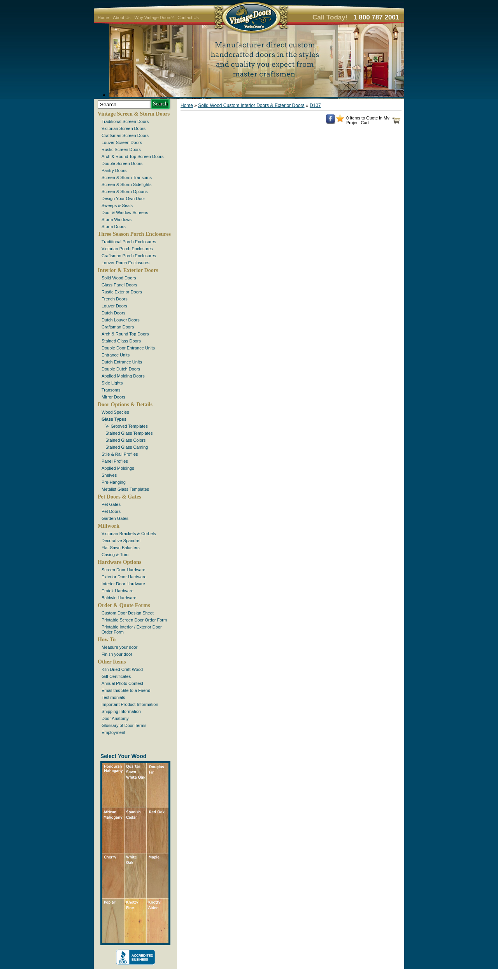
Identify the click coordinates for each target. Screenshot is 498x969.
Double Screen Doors (122, 163)
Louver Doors (114, 306)
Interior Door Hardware (123, 583)
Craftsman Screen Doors (125, 135)
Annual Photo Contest (122, 683)
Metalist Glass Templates (125, 489)
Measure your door (119, 647)
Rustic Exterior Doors (122, 292)
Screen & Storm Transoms (127, 177)
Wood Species (115, 412)
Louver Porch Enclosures (125, 262)
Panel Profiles (115, 461)
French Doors (115, 299)
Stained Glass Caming (126, 447)
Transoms (111, 390)
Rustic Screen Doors (121, 149)
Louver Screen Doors (122, 142)
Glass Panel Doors (119, 285)
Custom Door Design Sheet (128, 613)
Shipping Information (121, 711)
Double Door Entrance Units (128, 348)
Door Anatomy (115, 718)
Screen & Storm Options (125, 191)
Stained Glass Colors (125, 440)
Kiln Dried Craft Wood (122, 669)
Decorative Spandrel (121, 540)
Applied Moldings (118, 468)
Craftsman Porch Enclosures (129, 255)
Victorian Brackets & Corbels (129, 533)
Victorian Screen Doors (124, 128)
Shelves (109, 475)
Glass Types (114, 419)
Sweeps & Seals (117, 205)
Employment (113, 732)
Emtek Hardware (117, 590)
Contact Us (187, 17)
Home (103, 17)
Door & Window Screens (125, 212)
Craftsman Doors (118, 327)
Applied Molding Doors (123, 376)
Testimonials (113, 697)
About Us (121, 17)
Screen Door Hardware (124, 569)
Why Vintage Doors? (154, 17)
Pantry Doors (114, 170)
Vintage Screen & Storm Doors (134, 114)
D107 (315, 105)
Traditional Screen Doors (125, 121)
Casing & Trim (115, 554)
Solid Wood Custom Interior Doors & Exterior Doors (251, 105)
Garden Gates (115, 518)
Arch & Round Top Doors (125, 334)
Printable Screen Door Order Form (134, 620)
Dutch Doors (113, 313)
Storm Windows (117, 219)
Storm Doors (114, 226)
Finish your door (117, 654)
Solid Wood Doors (119, 278)
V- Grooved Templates (126, 426)
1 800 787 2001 (376, 17)
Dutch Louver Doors (121, 320)
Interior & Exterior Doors (128, 270)
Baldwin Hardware (119, 597)
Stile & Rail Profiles (120, 454)
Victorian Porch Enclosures (127, 248)
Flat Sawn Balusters (121, 547)
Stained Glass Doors (121, 341)
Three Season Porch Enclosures (134, 234)
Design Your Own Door (123, 198)
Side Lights (112, 383)
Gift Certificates (116, 676)
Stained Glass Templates (129, 433)
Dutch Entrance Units (122, 362)
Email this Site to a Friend (126, 690)
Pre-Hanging (114, 482)
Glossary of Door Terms (124, 725)
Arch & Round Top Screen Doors (132, 156)
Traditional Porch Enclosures (129, 241)
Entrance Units (116, 355)
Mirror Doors (113, 397)
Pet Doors (111, 511)
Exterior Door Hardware (124, 576)
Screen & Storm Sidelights (126, 184)
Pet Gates (111, 504)
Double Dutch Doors (121, 369)
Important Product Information (130, 704)
